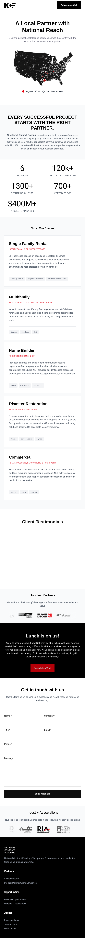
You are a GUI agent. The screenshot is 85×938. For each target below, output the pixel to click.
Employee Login (11, 920)
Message (8, 763)
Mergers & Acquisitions (15, 903)
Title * (7, 735)
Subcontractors (11, 878)
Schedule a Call (69, 5)
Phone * (8, 749)
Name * (8, 720)
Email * (47, 735)
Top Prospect (10, 924)
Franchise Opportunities (15, 899)
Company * (49, 720)
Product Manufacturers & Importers (20, 883)
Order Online (10, 928)
